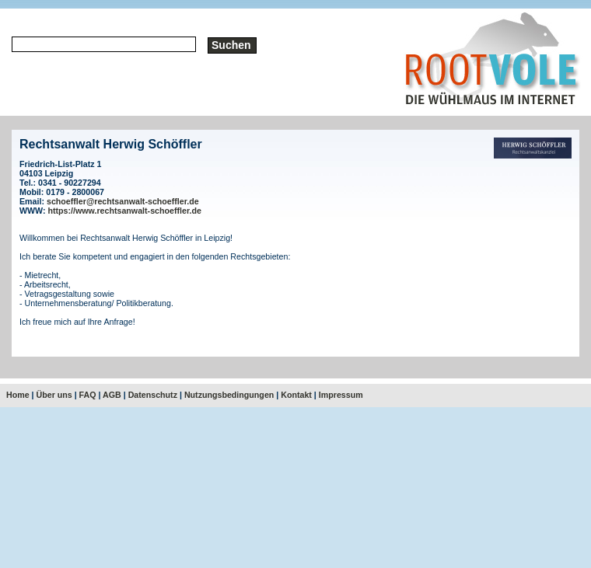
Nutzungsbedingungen (229, 394)
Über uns (54, 394)
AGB (112, 394)
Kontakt (296, 394)
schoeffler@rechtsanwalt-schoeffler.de (123, 201)
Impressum (341, 394)
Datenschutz (152, 394)
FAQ (87, 394)
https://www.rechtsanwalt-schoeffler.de (124, 210)
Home (18, 394)
